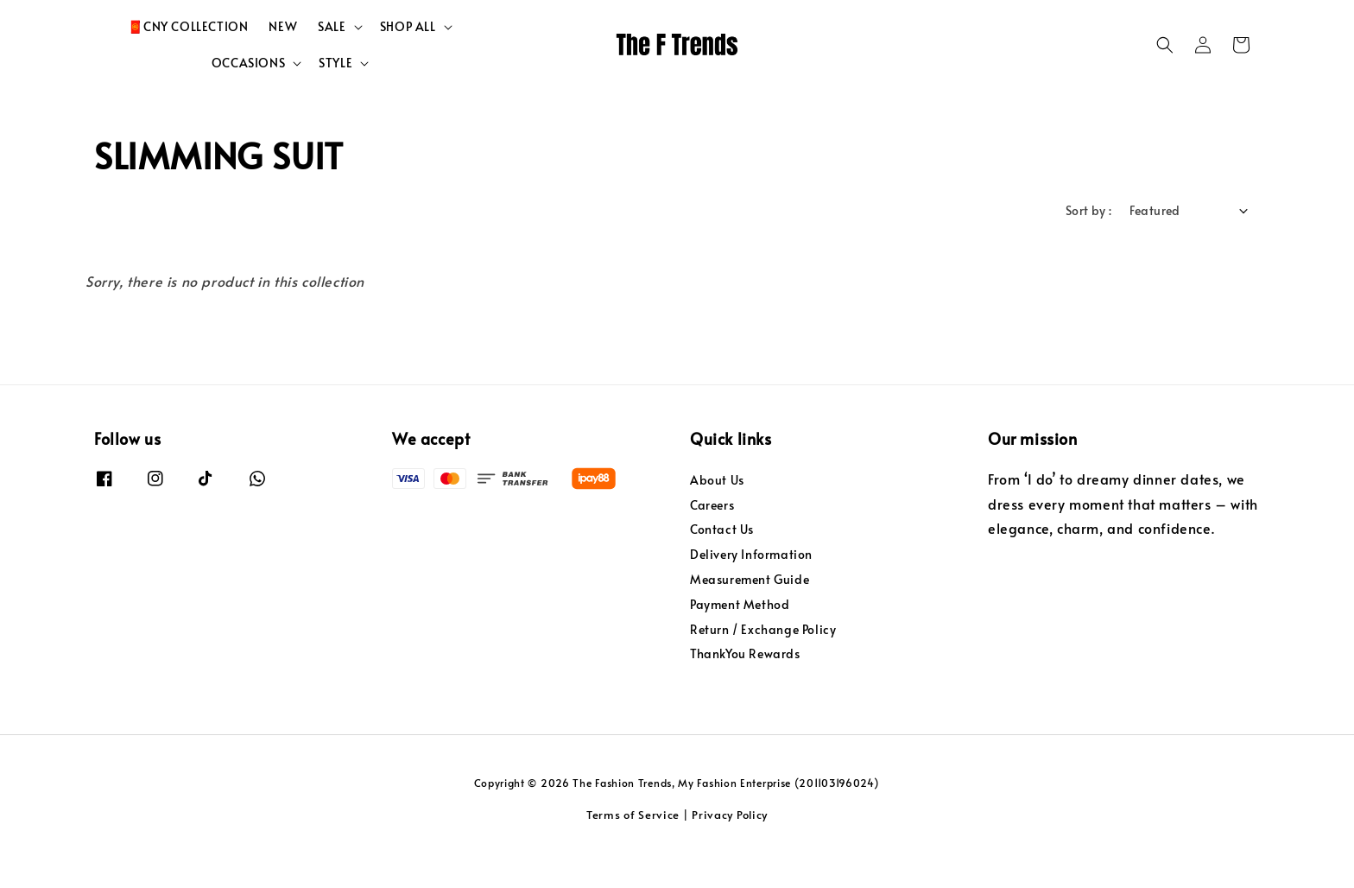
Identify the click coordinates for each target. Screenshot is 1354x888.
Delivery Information (751, 593)
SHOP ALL (408, 65)
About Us (717, 519)
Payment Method (739, 643)
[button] (1165, 84)
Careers (712, 543)
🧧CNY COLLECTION (188, 65)
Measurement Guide (749, 618)
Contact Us (722, 568)
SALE (331, 65)
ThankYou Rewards (745, 692)
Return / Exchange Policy (763, 667)
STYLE (335, 102)
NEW (283, 65)
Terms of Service (633, 852)
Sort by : (1089, 249)
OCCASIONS (248, 102)
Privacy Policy (730, 852)
